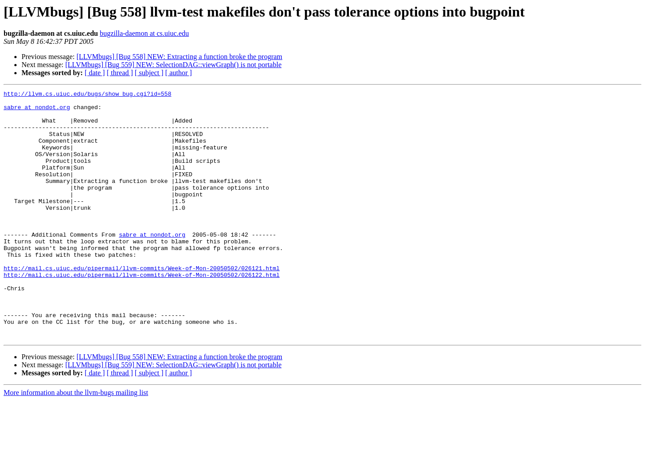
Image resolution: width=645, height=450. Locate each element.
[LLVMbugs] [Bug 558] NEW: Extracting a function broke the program (180, 56)
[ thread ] (120, 72)
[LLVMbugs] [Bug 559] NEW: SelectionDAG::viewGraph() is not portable (173, 64)
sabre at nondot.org (37, 111)
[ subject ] (149, 72)
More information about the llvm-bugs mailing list (76, 442)
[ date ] (95, 72)
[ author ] (178, 72)
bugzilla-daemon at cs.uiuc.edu (144, 33)
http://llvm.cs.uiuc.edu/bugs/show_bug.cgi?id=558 (87, 95)
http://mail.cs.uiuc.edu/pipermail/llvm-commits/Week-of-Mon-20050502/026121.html (142, 304)
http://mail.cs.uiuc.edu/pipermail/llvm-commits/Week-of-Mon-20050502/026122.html (142, 312)
